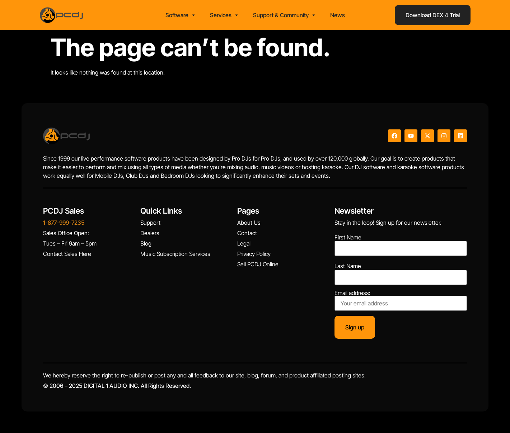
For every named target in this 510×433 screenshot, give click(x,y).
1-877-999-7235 (63, 222)
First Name (347, 237)
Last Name (347, 266)
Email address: (400, 300)
